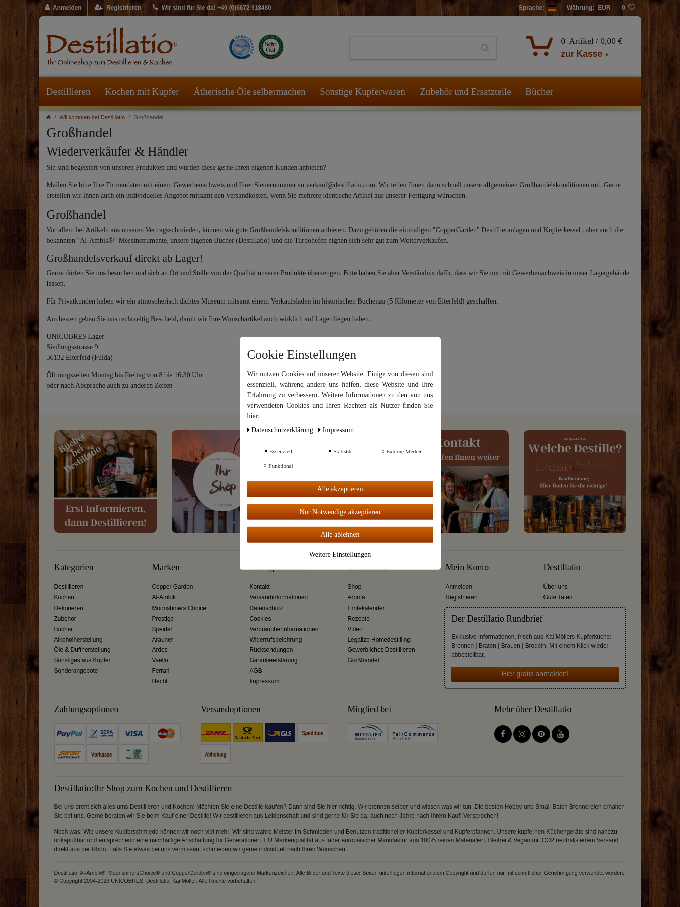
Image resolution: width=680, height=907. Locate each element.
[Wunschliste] (628, 8)
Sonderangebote (76, 670)
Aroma (356, 597)
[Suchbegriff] (412, 48)
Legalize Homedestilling (379, 639)
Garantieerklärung (274, 660)
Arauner (162, 639)
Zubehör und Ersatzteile (465, 91)
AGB (256, 670)
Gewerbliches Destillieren (381, 649)
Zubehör (65, 618)
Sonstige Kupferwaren (362, 91)
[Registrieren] (118, 8)
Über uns (555, 586)
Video (355, 629)
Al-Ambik (164, 597)
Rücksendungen (271, 649)
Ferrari (161, 670)
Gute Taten (558, 597)
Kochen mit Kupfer (142, 91)
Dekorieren (68, 608)
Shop (355, 586)
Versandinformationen (279, 597)
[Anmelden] (63, 8)
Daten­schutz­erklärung (281, 430)
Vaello (160, 660)
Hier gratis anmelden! (535, 674)
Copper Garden (172, 586)
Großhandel (363, 660)
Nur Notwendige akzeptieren (340, 511)
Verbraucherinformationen (284, 629)
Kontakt (260, 586)
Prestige (163, 618)
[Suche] (485, 48)
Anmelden (459, 586)
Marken (166, 567)
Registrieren (462, 597)
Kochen (64, 597)
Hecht (160, 681)
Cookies (260, 618)
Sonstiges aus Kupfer (82, 660)
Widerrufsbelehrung (276, 639)
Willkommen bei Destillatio (92, 117)
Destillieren (68, 91)
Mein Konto (467, 567)
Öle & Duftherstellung (82, 649)
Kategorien (74, 567)
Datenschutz (266, 608)
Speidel (162, 629)
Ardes (160, 649)
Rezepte (359, 618)
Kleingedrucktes (279, 567)
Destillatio (562, 567)
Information (369, 567)
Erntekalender (366, 608)
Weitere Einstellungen (340, 554)
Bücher (539, 91)
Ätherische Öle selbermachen (249, 91)
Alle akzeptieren (340, 489)
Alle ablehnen (339, 534)
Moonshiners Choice (179, 608)
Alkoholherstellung (78, 639)
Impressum (265, 681)
